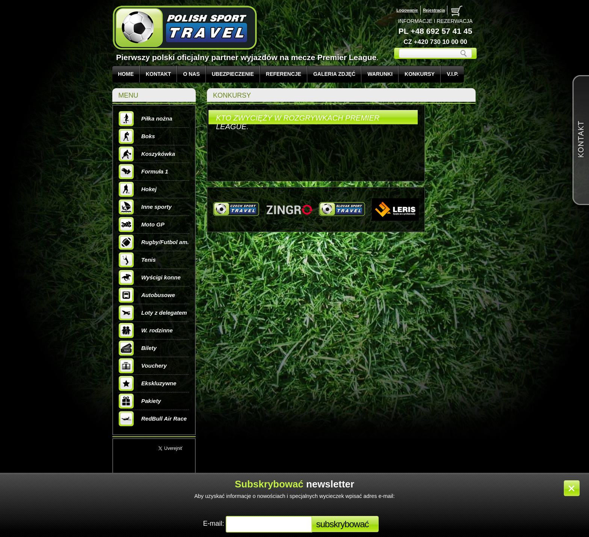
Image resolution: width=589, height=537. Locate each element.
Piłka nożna (145, 118)
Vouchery (143, 365)
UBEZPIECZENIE (233, 74)
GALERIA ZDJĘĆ (334, 74)
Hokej (138, 189)
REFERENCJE (283, 74)
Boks (137, 136)
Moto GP (142, 224)
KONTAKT (158, 74)
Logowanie (407, 10)
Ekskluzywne (147, 383)
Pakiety (140, 401)
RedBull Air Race (153, 418)
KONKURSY (420, 74)
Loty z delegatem (153, 312)
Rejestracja (434, 10)
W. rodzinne (146, 330)
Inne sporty (145, 206)
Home (126, 74)
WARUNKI (380, 74)
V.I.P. (452, 74)
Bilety (138, 348)
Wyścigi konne (150, 277)
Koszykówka (147, 153)
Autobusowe (147, 295)
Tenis (137, 259)
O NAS (191, 74)
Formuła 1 (143, 171)
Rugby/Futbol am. (154, 242)
